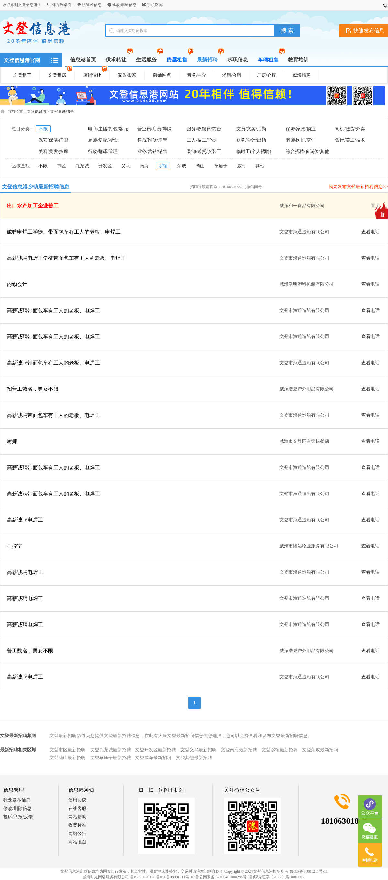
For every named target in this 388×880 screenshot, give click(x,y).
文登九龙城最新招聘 (110, 749)
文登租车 (22, 75)
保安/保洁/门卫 (53, 140)
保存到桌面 (61, 5)
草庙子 (221, 166)
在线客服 (77, 808)
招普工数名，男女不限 (33, 389)
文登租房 (60, 74)
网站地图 (77, 842)
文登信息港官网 (22, 60)
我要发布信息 (16, 800)
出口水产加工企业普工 (33, 205)
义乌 (125, 166)
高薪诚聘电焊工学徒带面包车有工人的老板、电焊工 (66, 258)
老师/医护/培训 (301, 140)
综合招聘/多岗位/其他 (307, 151)
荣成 (181, 166)
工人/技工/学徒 (202, 140)
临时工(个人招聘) (253, 151)
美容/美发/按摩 (53, 151)
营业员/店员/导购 (154, 128)
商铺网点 (162, 75)
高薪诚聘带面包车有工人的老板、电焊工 (53, 310)
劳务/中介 (197, 75)
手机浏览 (155, 5)
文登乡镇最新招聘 (280, 749)
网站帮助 (77, 816)
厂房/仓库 (266, 75)
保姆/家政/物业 (301, 128)
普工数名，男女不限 (30, 650)
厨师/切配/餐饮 (103, 140)
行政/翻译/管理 (103, 151)
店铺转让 (95, 74)
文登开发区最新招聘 (155, 749)
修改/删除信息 (124, 5)
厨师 (12, 441)
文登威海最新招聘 (153, 757)
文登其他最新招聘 (194, 757)
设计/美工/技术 (350, 140)
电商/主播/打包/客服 (108, 128)
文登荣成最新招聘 (320, 749)
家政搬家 (127, 75)
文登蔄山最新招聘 (67, 757)
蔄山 (200, 166)
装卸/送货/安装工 (204, 151)
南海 (144, 166)
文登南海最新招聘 (239, 749)
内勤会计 (17, 284)
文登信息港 (36, 111)
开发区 (105, 166)
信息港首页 (83, 59)
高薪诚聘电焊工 (25, 520)
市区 (61, 166)
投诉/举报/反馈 (18, 816)
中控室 (14, 546)
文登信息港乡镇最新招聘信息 (35, 186)
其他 (259, 166)
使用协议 (77, 800)
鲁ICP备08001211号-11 (309, 871)
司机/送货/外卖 (350, 128)
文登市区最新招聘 (67, 749)
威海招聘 (302, 75)
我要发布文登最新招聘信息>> (358, 186)
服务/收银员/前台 (204, 128)
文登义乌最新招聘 (198, 749)
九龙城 (82, 166)
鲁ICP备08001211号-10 (175, 877)
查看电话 (370, 231)
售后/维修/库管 (152, 140)
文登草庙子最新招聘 (110, 757)
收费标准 (77, 825)
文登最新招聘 (62, 111)
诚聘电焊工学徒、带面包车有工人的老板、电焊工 (64, 232)
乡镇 (162, 166)
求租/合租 (232, 75)
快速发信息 (92, 5)
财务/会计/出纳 (251, 140)
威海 (241, 166)
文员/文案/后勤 (251, 128)
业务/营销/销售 (152, 151)
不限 (43, 128)
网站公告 (77, 833)
